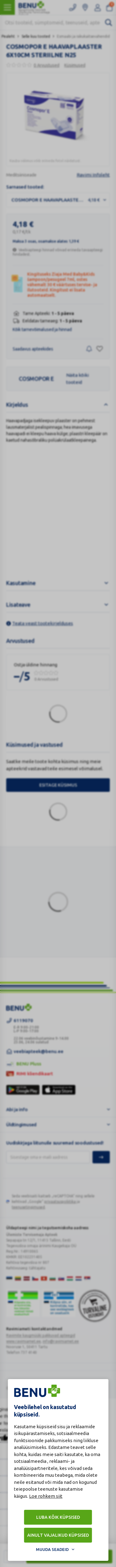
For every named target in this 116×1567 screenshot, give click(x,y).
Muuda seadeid (52, 1549)
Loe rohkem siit (45, 1496)
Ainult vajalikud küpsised (58, 1535)
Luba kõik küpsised (58, 1517)
